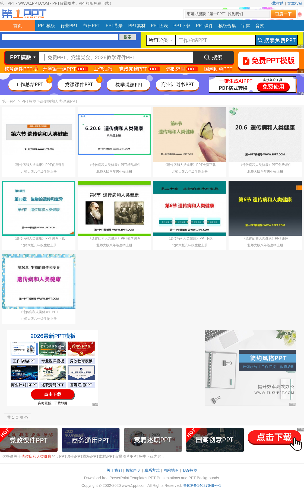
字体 (245, 25)
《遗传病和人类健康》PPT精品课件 (114, 165)
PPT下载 (182, 25)
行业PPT (69, 25)
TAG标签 (189, 470)
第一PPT (9, 101)
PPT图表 (159, 25)
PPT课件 (204, 25)
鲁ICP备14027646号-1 (202, 485)
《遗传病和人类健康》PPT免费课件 (265, 165)
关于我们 (114, 470)
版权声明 (133, 470)
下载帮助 (276, 3)
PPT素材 (136, 25)
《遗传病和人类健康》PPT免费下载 (190, 165)
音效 (259, 25)
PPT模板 (46, 25)
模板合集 (227, 25)
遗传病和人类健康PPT (58, 101)
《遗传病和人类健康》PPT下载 (189, 238)
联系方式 (152, 470)
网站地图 (171, 470)
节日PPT (91, 25)
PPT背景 (114, 25)
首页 (17, 25)
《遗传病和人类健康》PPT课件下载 (39, 238)
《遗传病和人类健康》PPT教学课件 (114, 238)
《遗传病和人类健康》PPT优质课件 (39, 165)
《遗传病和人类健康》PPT (38, 312)
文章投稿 (295, 3)
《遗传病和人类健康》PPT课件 (265, 238)
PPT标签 (28, 101)
